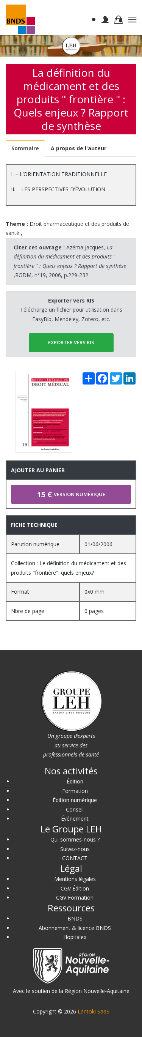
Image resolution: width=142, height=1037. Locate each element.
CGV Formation (75, 897)
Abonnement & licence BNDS (75, 927)
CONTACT (74, 858)
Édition (75, 781)
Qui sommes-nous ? (75, 839)
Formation (75, 790)
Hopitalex (74, 937)
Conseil (75, 809)
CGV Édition (75, 888)
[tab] (25, 148)
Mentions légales (75, 879)
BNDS (75, 918)
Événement (75, 818)
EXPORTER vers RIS (71, 342)
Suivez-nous (75, 849)
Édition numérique (75, 800)
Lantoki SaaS (93, 1011)
